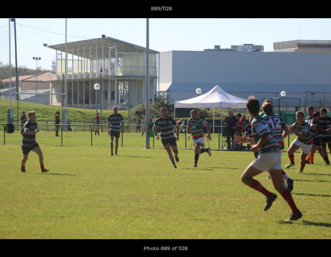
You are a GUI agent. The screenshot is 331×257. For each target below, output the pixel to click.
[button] (301, 10)
